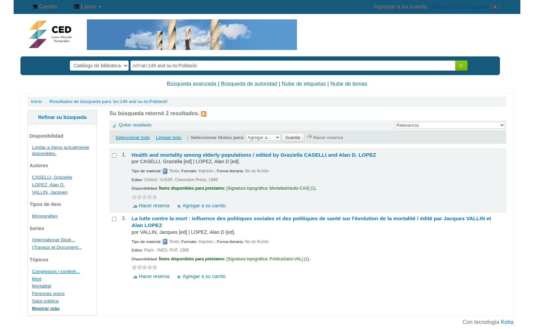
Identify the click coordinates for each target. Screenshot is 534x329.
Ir (461, 65)
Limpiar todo (169, 137)
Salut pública (45, 301)
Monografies (45, 216)
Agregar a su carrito (204, 205)
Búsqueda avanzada (192, 84)
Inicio (36, 101)
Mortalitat (41, 286)
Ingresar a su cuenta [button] (400, 7)
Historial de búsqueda (460, 7)
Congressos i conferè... (56, 271)
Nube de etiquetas (304, 84)
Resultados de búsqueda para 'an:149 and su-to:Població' (108, 101)
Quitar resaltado (135, 124)
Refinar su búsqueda (62, 117)
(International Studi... (53, 239)
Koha (507, 322)
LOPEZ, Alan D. (48, 184)
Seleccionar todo (132, 137)
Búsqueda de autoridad (249, 84)
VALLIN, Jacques (50, 192)
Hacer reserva (154, 205)
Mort (36, 278)
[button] (44, 7)
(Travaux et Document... (57, 247)
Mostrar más (46, 308)
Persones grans (48, 293)
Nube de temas (348, 84)
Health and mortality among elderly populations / (253, 155)
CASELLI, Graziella (52, 177)
